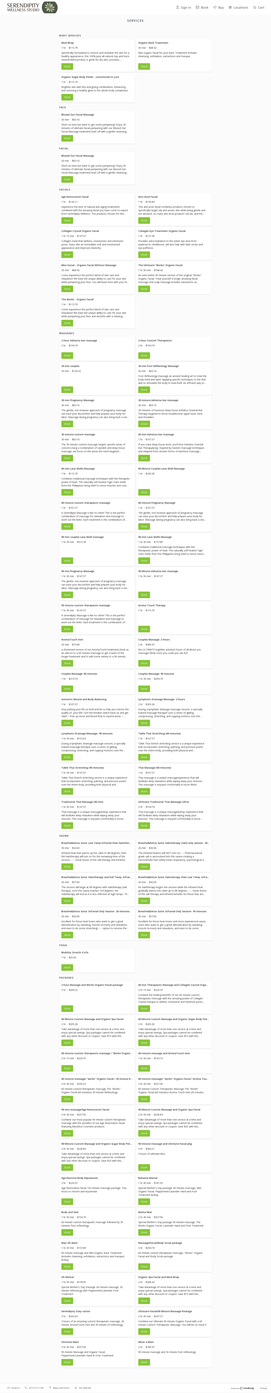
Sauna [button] (157, 29)
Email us (16, 1388)
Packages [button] (180, 29)
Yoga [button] (168, 29)
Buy (218, 7)
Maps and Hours (61, 1388)
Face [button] (109, 29)
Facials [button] (130, 29)
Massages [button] (144, 29)
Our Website (85, 1388)
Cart (258, 7)
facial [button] (119, 29)
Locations (238, 7)
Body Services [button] (95, 29)
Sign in (183, 7)
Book (202, 7)
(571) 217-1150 (36, 1388)
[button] (97, 59)
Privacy (263, 1388)
